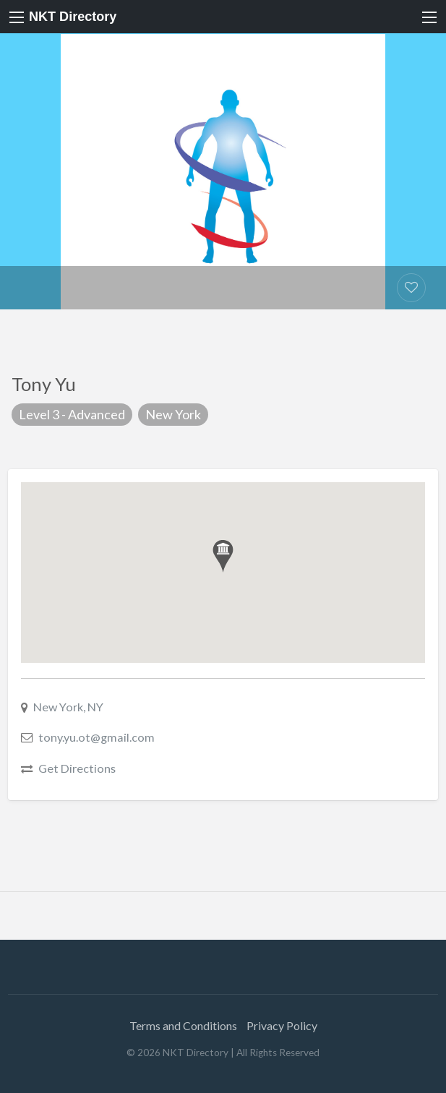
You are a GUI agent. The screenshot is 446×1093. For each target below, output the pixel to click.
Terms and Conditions (183, 1025)
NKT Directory (72, 16)
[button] (223, 556)
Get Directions (77, 768)
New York (173, 414)
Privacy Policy (281, 1025)
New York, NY (68, 706)
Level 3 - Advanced (72, 414)
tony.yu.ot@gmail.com (96, 737)
